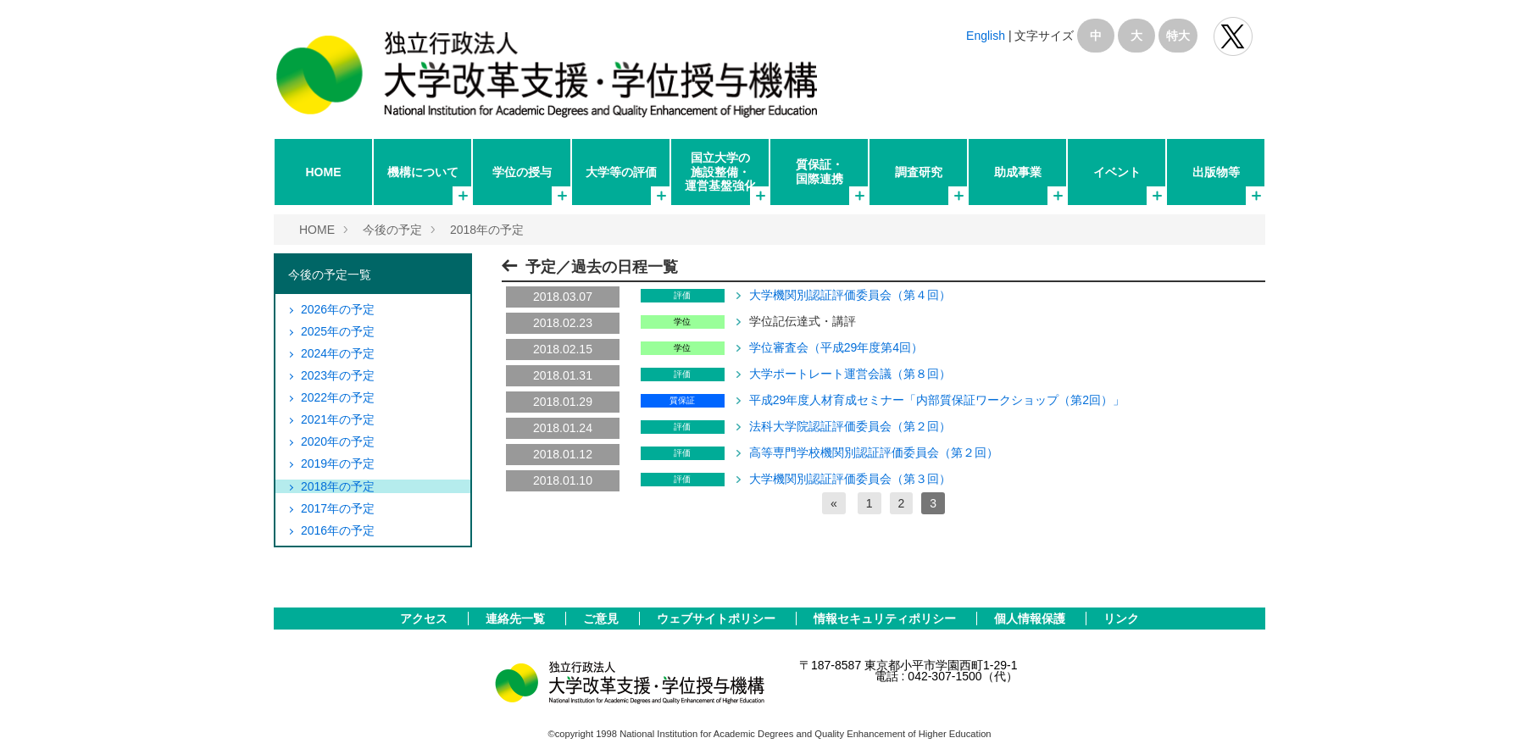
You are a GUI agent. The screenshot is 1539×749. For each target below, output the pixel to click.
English (985, 35)
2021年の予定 (338, 419)
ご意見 (602, 618)
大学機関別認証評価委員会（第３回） (850, 478)
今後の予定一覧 (329, 274)
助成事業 (1018, 172)
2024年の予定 (338, 353)
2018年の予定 (487, 229)
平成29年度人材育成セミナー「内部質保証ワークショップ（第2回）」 (937, 400)
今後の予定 (392, 229)
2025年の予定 (338, 331)
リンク (1121, 618)
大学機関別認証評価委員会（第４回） (850, 295)
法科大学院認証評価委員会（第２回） (850, 426)
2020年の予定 (338, 441)
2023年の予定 (338, 375)
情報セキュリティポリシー (886, 618)
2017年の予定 (338, 508)
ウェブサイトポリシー (718, 618)
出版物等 (1216, 172)
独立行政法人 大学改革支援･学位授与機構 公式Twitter (1233, 36)
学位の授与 (522, 172)
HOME (324, 172)
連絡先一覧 (517, 618)
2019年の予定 (338, 463)
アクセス (425, 618)
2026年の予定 (338, 309)
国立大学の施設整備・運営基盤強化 (720, 171)
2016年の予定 (338, 530)
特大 (1178, 35)
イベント (1117, 172)
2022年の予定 (338, 397)
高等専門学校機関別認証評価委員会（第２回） (873, 452)
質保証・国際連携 (819, 171)
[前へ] (834, 503)
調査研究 (918, 172)
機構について (422, 172)
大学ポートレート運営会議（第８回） (850, 373)
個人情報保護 (1031, 618)
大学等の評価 (621, 172)
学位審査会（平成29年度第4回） (836, 347)
